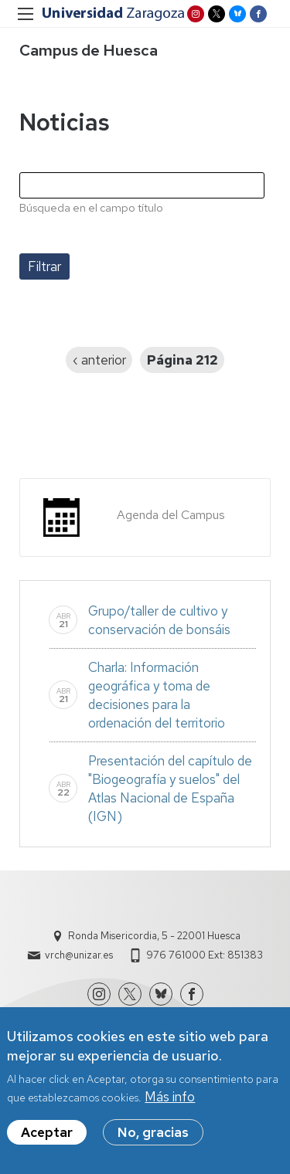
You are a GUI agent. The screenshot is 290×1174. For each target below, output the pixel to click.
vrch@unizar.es (79, 955)
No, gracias (153, 1135)
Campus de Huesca (88, 50)
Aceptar (47, 1135)
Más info (170, 1099)
